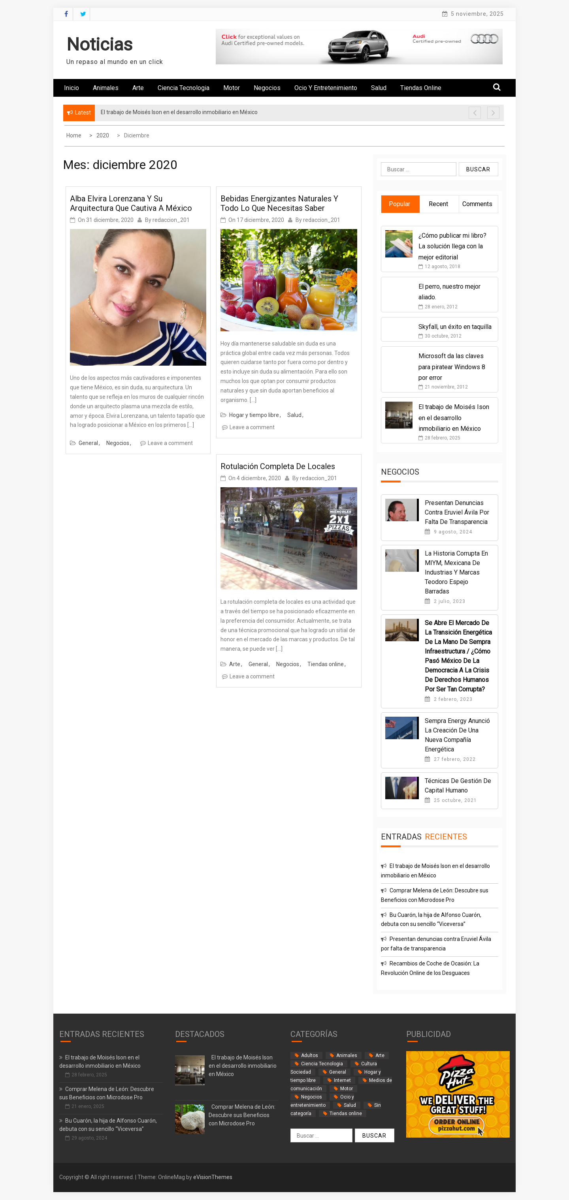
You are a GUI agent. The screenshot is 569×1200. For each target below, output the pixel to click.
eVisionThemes (212, 1177)
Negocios (267, 88)
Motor (231, 88)
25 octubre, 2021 (451, 800)
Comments (477, 204)
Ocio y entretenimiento (325, 88)
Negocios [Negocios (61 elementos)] (311, 1097)
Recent (438, 204)
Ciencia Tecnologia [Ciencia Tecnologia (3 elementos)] (322, 1064)
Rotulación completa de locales (277, 466)
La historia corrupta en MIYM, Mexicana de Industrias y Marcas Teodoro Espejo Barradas (456, 572)
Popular (399, 204)
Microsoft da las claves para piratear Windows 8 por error (451, 366)
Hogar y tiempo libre (254, 415)
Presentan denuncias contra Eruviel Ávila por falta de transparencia (457, 512)
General (88, 443)
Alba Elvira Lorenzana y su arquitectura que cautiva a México (131, 203)
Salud (378, 88)
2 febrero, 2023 (449, 699)
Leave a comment (170, 443)
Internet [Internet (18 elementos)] (342, 1080)
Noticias (99, 44)
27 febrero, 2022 (450, 759)
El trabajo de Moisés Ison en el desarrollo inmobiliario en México (453, 417)
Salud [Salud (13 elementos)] (350, 1105)
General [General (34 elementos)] (337, 1072)
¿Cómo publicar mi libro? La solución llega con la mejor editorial (452, 246)
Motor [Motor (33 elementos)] (346, 1088)
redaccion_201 (171, 220)
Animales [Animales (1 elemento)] (346, 1055)
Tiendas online (420, 88)
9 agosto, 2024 (448, 532)
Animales (106, 88)
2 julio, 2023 (445, 601)
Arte (138, 88)
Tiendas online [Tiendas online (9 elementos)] (346, 1113)
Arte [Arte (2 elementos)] (379, 1055)
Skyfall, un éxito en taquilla (455, 327)
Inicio (71, 88)
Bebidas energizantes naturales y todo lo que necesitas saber (279, 203)
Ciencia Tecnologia (183, 88)
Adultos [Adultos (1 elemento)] (309, 1055)
